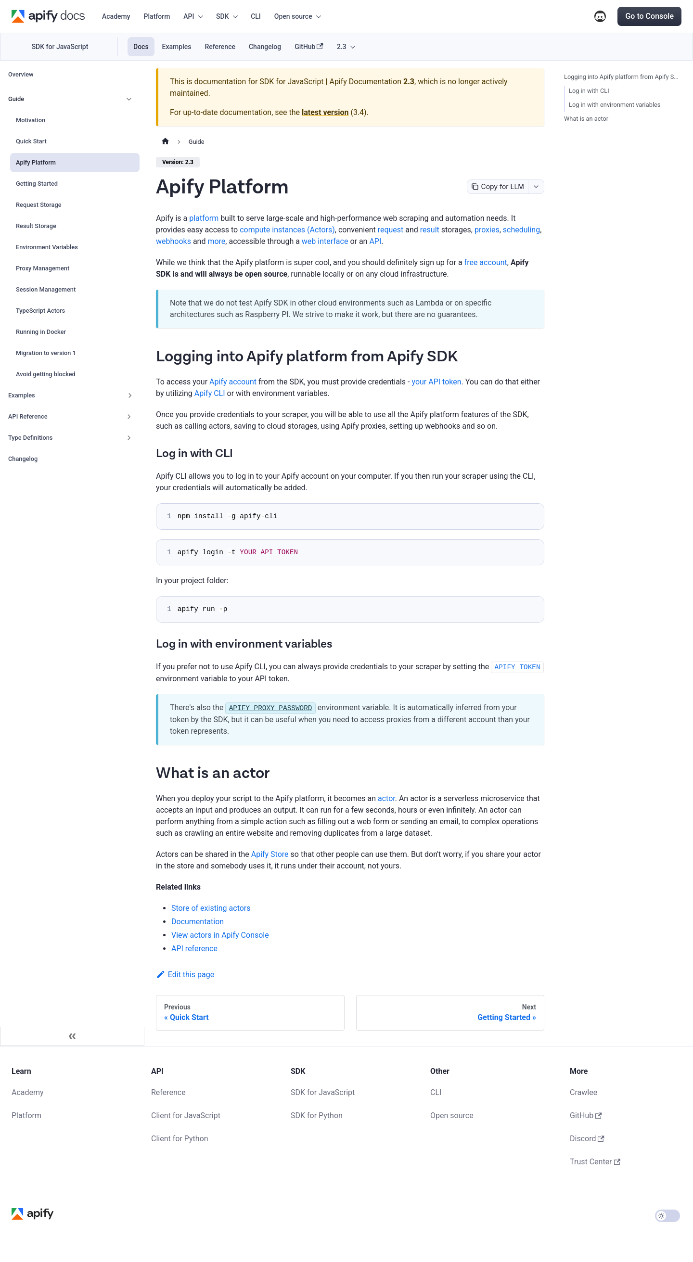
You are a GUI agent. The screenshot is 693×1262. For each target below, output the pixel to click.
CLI (256, 16)
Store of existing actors (211, 908)
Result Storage (36, 225)
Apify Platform (36, 162)
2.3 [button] (341, 47)
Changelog (265, 47)
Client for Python (179, 1138)
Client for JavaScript (185, 1115)
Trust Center (595, 1161)
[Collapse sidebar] (72, 1036)
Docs (141, 47)
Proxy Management (42, 268)
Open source (452, 1115)
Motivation (30, 120)
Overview (21, 74)
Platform (157, 16)
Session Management (46, 289)
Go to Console (649, 16)
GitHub (309, 47)
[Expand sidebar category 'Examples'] (130, 395)
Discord (600, 16)
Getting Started (37, 183)
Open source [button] (293, 16)
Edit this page (185, 974)
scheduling (521, 229)
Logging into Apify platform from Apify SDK (622, 76)
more (216, 241)
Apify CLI (209, 393)
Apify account (233, 381)
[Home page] (165, 142)
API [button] (188, 16)
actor (386, 798)
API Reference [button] (28, 416)
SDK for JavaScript (60, 47)
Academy (116, 16)
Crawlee (583, 1092)
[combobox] (536, 186)
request (391, 229)
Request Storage (39, 204)
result (429, 229)
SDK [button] (222, 16)
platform (203, 218)
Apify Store (270, 854)
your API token (436, 381)
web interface (325, 241)
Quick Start (31, 141)
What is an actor (586, 118)
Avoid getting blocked (46, 374)
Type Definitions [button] (30, 437)
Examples (177, 47)
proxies (487, 229)
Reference (220, 47)
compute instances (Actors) (287, 229)
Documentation (197, 921)
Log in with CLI (589, 90)
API (375, 241)
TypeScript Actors (40, 310)
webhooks (173, 241)
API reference (194, 948)
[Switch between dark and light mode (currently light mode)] (667, 1216)
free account (485, 262)
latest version (325, 112)
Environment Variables (47, 247)
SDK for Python (317, 1115)
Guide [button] (16, 98)
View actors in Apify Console (220, 935)
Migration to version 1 (46, 353)
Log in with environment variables (614, 104)
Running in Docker (41, 331)
